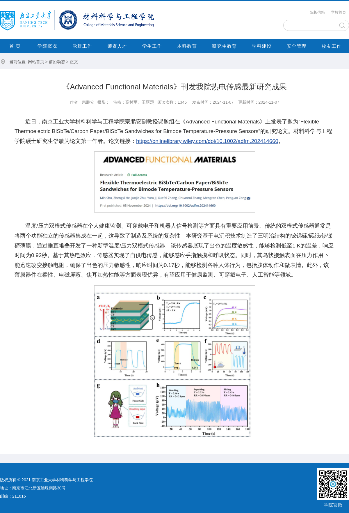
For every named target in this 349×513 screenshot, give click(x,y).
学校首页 (338, 12)
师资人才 (117, 46)
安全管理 (297, 46)
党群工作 (82, 46)
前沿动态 (57, 61)
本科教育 (187, 46)
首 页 (15, 46)
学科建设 (262, 46)
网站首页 (36, 61)
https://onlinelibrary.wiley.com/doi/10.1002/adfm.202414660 (207, 141)
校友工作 (331, 46)
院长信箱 (317, 12)
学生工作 (152, 46)
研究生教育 (224, 46)
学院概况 (47, 46)
